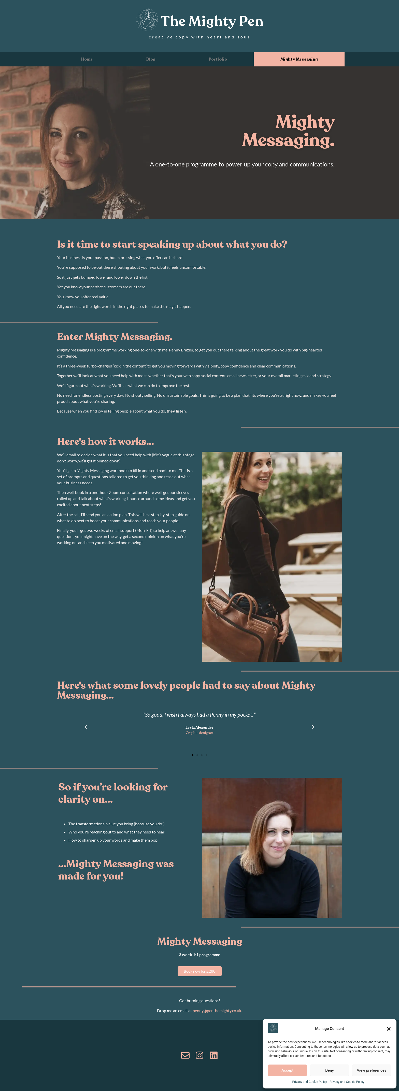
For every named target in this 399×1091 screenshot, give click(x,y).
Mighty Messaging (299, 59)
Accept (287, 1070)
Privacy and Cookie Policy (309, 1082)
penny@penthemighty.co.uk (217, 1010)
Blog (150, 59)
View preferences (371, 1070)
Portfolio (218, 59)
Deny (329, 1070)
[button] (388, 1028)
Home (87, 59)
